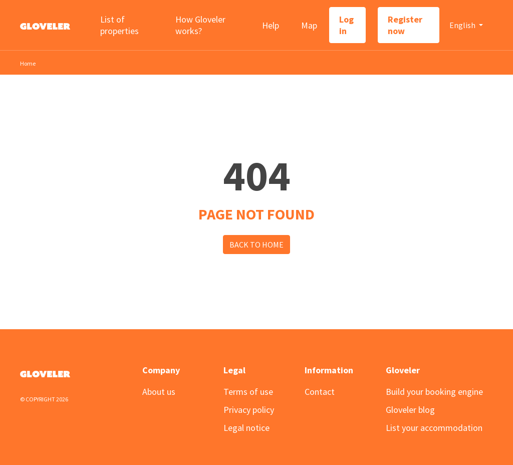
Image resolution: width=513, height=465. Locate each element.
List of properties (119, 25)
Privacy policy (248, 409)
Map (309, 25)
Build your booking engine (434, 391)
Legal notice (246, 427)
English (463, 25)
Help (270, 25)
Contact (320, 391)
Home (28, 63)
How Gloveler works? (200, 25)
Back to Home (256, 245)
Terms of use (248, 391)
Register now (405, 25)
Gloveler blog (410, 409)
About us (158, 391)
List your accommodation (434, 427)
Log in (346, 25)
